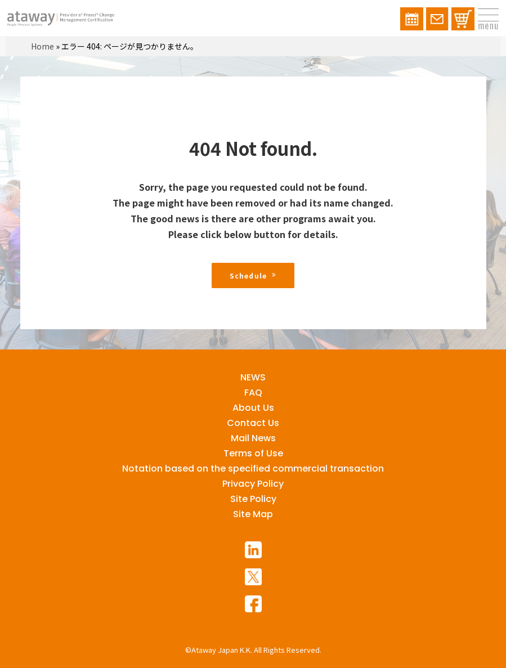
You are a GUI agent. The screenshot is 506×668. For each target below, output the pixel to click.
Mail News (253, 438)
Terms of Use (253, 453)
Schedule (253, 275)
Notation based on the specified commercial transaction (253, 468)
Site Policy (253, 498)
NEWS (253, 377)
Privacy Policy (253, 483)
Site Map (253, 514)
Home (42, 46)
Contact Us (253, 422)
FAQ (253, 392)
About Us (253, 407)
